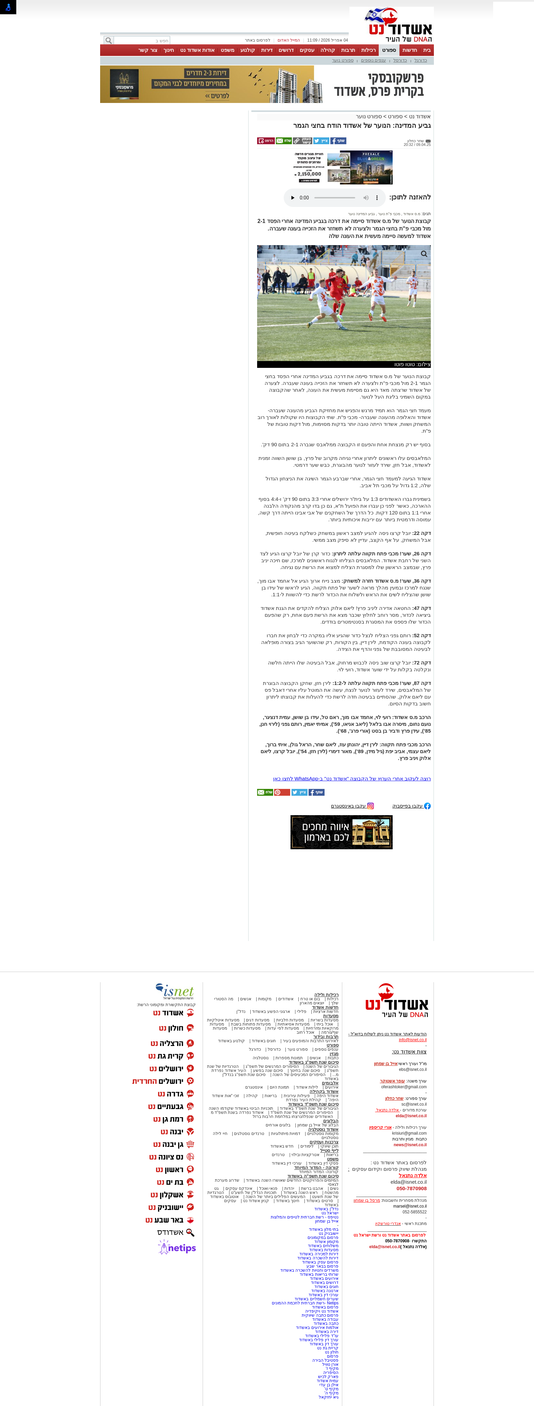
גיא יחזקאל (329, 1397)
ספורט (389, 50)
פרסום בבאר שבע (323, 1266)
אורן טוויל (330, 1364)
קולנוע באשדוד (231, 1040)
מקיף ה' (331, 1393)
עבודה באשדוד (325, 1319)
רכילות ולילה (326, 994)
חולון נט (331, 1352)
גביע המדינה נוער (361, 214)
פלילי (302, 1011)
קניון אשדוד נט (255, 1200)
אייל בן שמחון (327, 1221)
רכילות (368, 50)
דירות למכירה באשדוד (319, 1254)
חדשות (410, 50)
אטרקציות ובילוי (305, 1154)
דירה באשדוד (327, 1331)
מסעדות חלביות (290, 1020)
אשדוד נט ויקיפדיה (321, 1311)
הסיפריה (331, 1372)
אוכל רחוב (305, 1032)
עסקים (307, 50)
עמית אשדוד (328, 1380)
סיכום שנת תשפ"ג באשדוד (314, 1062)
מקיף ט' (331, 1389)
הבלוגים (331, 1120)
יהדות (289, 1188)
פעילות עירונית (297, 1095)
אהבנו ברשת (312, 1188)
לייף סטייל (329, 1150)
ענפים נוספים (373, 60)
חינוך (168, 50)
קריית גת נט (328, 1348)
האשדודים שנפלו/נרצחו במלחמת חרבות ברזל (293, 1116)
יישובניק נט (328, 1233)
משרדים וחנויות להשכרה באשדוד (309, 1270)
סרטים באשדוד (319, 1200)
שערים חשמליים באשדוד (317, 1299)
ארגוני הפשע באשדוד (271, 1011)
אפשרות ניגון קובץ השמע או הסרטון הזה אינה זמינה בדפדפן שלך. (335, 198)
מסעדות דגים (257, 1020)
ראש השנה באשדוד (300, 1192)
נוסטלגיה (261, 1058)
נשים (334, 1188)
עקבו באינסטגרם (352, 805)
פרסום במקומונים (323, 1237)
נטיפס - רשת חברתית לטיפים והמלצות (305, 1217)
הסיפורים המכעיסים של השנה (299, 1074)
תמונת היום (279, 1087)
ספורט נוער (343, 60)
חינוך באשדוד (287, 1200)
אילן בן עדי (329, 1384)
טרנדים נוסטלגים (249, 1133)
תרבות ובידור (326, 1036)
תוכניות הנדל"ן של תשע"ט (254, 1192)
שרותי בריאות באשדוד (319, 1274)
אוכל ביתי (324, 1024)
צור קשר (147, 50)
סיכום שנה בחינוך (305, 1070)
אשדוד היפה (327, 1095)
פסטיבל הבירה (325, 1360)
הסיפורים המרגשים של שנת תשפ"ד (301, 1112)
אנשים (245, 999)
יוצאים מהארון (312, 1003)
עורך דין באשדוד (324, 1344)
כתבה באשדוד (325, 1323)
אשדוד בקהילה (324, 1091)
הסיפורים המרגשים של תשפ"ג (272, 1066)
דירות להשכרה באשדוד (318, 1258)
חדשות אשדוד (325, 1007)
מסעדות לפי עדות (283, 1028)
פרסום (332, 1356)
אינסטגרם (254, 1087)
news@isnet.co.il (410, 1144)
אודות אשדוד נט (197, 50)
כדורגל (420, 60)
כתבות (333, 1058)
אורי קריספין (380, 1127)
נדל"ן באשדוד (326, 1209)
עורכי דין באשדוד (287, 1163)
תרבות (348, 50)
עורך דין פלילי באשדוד (318, 1339)
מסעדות (331, 1015)
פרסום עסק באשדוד (320, 1262)
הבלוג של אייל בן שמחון (318, 1125)
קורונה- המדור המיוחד (319, 1171)
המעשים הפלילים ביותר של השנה (275, 1196)
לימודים (306, 1146)
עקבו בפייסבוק (411, 805)
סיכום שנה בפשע (268, 1070)
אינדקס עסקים (238, 1188)
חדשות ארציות (326, 1011)
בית (427, 50)
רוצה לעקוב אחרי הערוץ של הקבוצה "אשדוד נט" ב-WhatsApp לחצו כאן (352, 778)
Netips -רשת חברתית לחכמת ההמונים (305, 1303)
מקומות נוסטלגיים (322, 1133)
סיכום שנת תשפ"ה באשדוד (313, 1176)
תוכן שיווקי (329, 1146)
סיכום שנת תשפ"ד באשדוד (313, 1104)
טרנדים (278, 1154)
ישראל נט (330, 1213)
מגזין (334, 1053)
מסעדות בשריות (325, 1020)
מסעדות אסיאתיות (294, 1024)
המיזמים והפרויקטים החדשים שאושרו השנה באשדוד (292, 1180)
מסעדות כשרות (247, 1028)
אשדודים (286, 999)
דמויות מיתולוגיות (285, 1133)
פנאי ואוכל (268, 1188)
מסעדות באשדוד (324, 1249)
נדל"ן (240, 1011)
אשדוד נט (419, 116)
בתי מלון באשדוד (324, 1229)
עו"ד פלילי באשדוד (321, 1335)
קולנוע (247, 50)
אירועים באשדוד (324, 1278)
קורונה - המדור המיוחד (316, 1167)
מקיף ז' (332, 1368)
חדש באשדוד (282, 1146)
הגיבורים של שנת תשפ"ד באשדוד (309, 1108)
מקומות (264, 999)
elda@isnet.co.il (411, 1115)
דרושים (286, 50)
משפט (227, 50)
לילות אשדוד (307, 1087)
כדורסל (400, 60)
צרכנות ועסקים (324, 1142)
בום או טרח (310, 999)
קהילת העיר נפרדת (303, 1099)
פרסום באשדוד (325, 1307)
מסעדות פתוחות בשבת (251, 1024)
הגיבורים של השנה (322, 1066)
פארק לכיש (328, 1376)
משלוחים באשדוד (323, 1245)
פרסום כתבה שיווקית (320, 1315)
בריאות (271, 1095)
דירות (266, 50)
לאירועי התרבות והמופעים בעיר (311, 1040)
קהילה (327, 50)
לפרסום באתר (257, 40)
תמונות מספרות (288, 1058)
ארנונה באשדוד (325, 1290)
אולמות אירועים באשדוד (317, 1327)
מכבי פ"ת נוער (388, 214)
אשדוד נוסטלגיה (323, 1129)
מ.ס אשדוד (411, 214)
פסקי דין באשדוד (323, 1163)
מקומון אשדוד (326, 1241)
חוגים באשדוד (264, 1040)
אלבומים (330, 1083)
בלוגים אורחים (278, 1125)
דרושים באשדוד (325, 1282)
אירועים (332, 1087)
